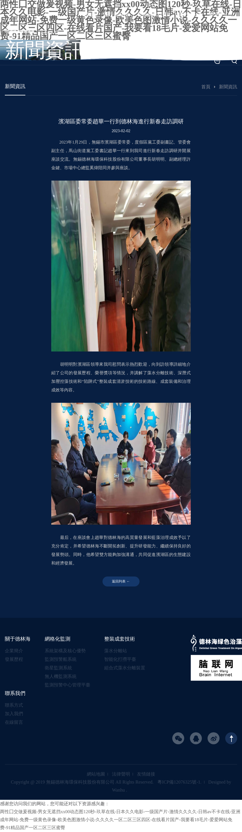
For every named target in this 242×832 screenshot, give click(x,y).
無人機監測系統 (61, 676)
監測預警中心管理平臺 (67, 685)
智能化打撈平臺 (120, 659)
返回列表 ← (121, 582)
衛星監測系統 (58, 668)
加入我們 (14, 714)
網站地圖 (96, 774)
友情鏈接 (146, 774)
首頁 (205, 86)
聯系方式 (14, 705)
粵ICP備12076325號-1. (179, 782)
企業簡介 (14, 651)
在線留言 (14, 722)
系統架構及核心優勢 (65, 651)
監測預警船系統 (61, 659)
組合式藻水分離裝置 (124, 668)
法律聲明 (121, 774)
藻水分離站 (115, 651)
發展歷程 (14, 659)
